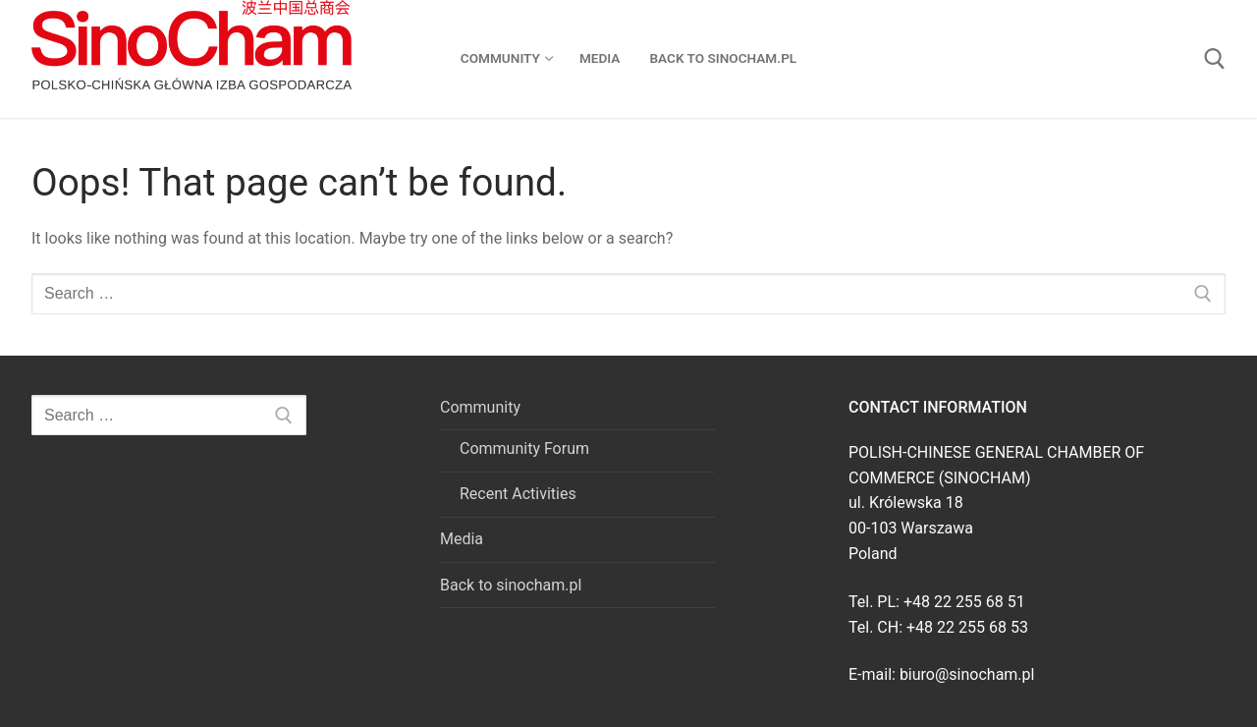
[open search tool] (1215, 59)
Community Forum (524, 448)
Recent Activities (518, 493)
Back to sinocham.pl (510, 585)
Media (461, 539)
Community (482, 407)
